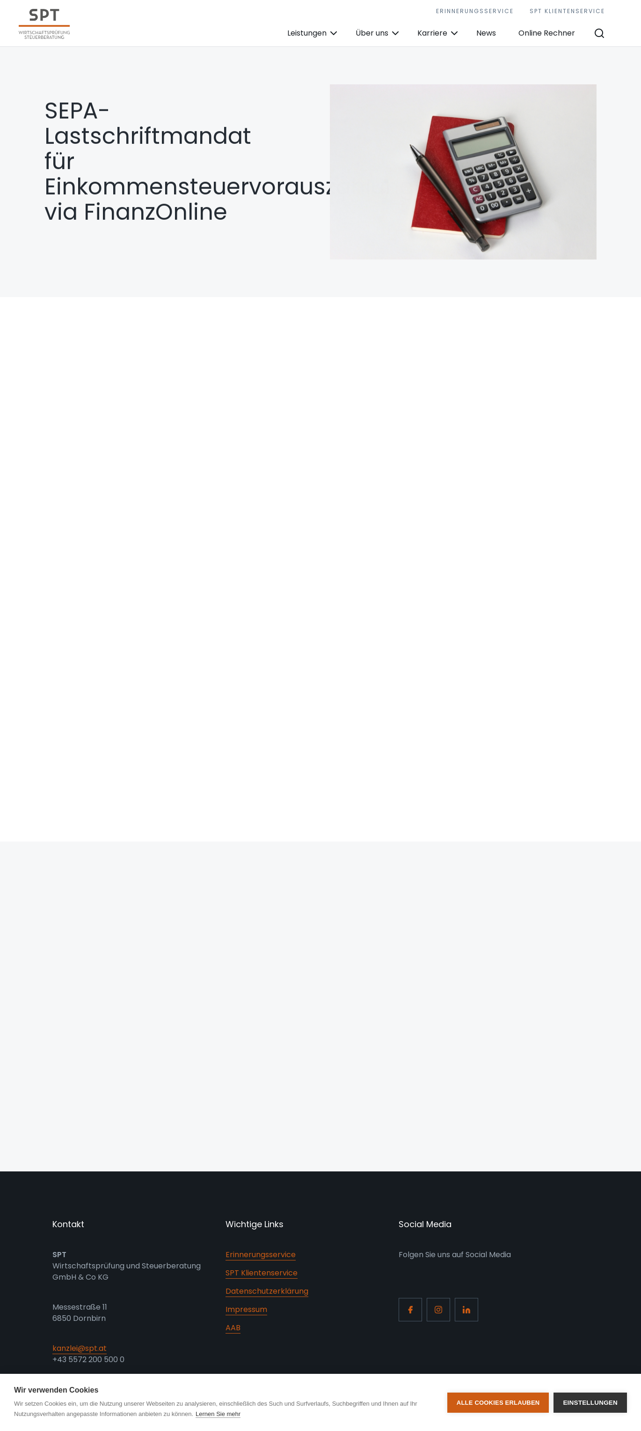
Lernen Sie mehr (218, 1413)
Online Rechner (546, 33)
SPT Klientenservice (567, 11)
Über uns (372, 33)
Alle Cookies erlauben (498, 1402)
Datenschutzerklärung (267, 1291)
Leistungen (307, 33)
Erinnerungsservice (475, 11)
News (486, 33)
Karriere (432, 33)
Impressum (246, 1309)
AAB (233, 1327)
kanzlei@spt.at (79, 1348)
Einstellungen (590, 1402)
